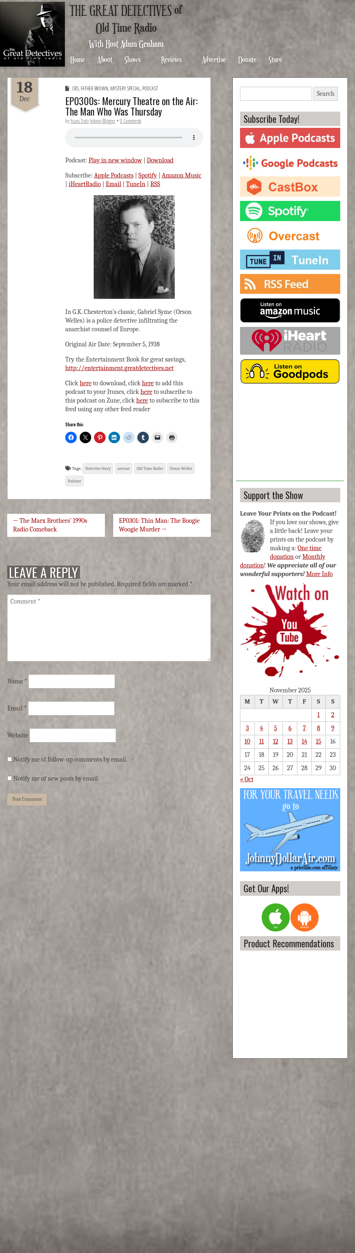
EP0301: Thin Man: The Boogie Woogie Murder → (159, 525)
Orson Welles (181, 468)
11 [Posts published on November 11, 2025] (261, 741)
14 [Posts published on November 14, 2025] (304, 741)
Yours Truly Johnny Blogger (92, 120)
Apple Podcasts (114, 175)
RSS (155, 184)
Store (275, 59)
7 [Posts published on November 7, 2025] (304, 728)
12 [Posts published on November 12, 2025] (275, 741)
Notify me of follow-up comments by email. (70, 759)
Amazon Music (181, 175)
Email (113, 184)
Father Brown (94, 88)
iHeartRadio (85, 184)
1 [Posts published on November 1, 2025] (319, 715)
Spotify (147, 175)
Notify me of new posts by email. (56, 778)
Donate (247, 59)
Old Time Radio (150, 468)
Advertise (214, 59)
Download (160, 160)
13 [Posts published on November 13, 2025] (290, 741)
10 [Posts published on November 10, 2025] (247, 741)
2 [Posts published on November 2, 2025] (332, 715)
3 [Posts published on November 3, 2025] (247, 728)
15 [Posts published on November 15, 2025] (318, 741)
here (86, 383)
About (104, 59)
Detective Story (98, 468)
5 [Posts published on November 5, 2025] (275, 728)
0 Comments (130, 120)
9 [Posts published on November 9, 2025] (332, 728)
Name (17, 681)
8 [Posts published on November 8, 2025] (318, 728)
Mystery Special (125, 88)
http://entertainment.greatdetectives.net (119, 368)
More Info (319, 574)
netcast (123, 468)
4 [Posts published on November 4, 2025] (261, 728)
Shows (132, 59)
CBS (75, 88)
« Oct (246, 779)
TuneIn (136, 184)
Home (77, 59)
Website (17, 735)
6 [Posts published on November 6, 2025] (289, 728)
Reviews (171, 59)
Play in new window (115, 160)
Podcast (150, 88)
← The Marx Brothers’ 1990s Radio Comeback (50, 525)
